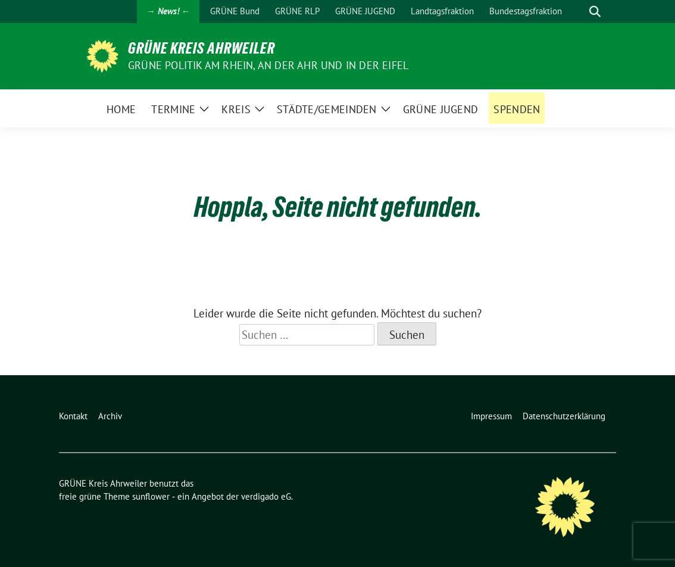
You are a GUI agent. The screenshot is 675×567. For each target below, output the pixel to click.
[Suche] (578, 11)
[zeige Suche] (595, 11)
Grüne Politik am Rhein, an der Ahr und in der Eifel (268, 65)
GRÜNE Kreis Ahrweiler (201, 48)
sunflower (151, 496)
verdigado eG (266, 496)
